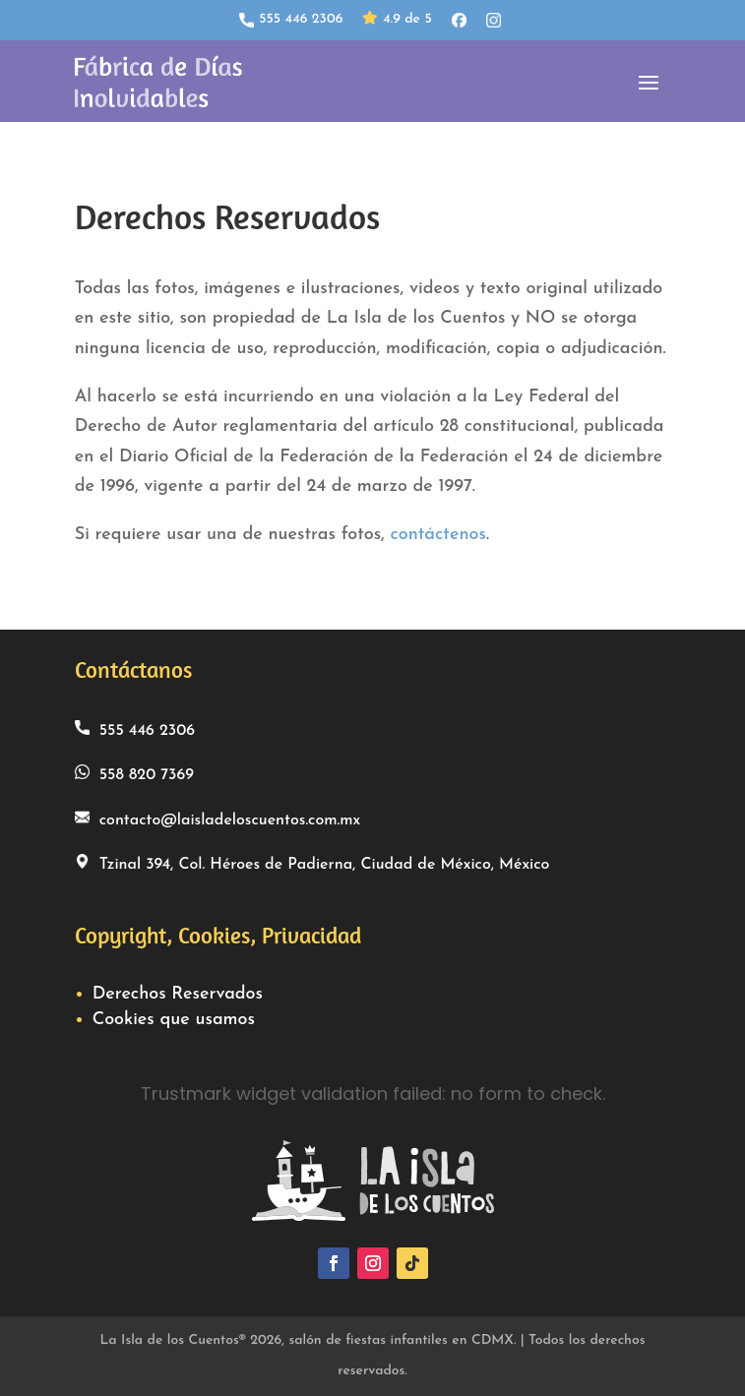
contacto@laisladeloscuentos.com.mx (218, 819)
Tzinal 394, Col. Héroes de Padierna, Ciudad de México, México (312, 863)
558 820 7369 (134, 773)
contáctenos (437, 534)
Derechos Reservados (178, 994)
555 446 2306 (290, 20)
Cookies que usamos (174, 1019)
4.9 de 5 (396, 20)
